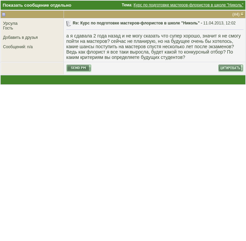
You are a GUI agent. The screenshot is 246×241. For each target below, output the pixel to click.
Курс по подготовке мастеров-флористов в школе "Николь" (188, 5)
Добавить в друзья (20, 37)
